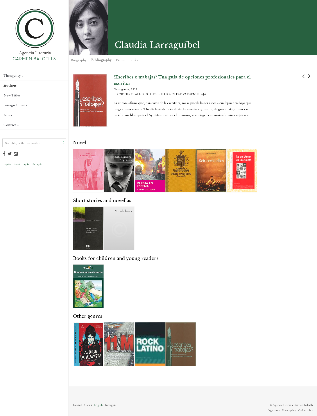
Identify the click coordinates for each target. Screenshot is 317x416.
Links (133, 59)
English (26, 164)
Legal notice (274, 410)
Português (37, 164)
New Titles (12, 95)
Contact (11, 124)
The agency (13, 75)
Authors (10, 85)
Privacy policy (289, 410)
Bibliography (101, 59)
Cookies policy (305, 410)
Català (17, 164)
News (8, 114)
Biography (78, 59)
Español (7, 164)
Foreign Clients (15, 105)
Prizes (120, 59)
